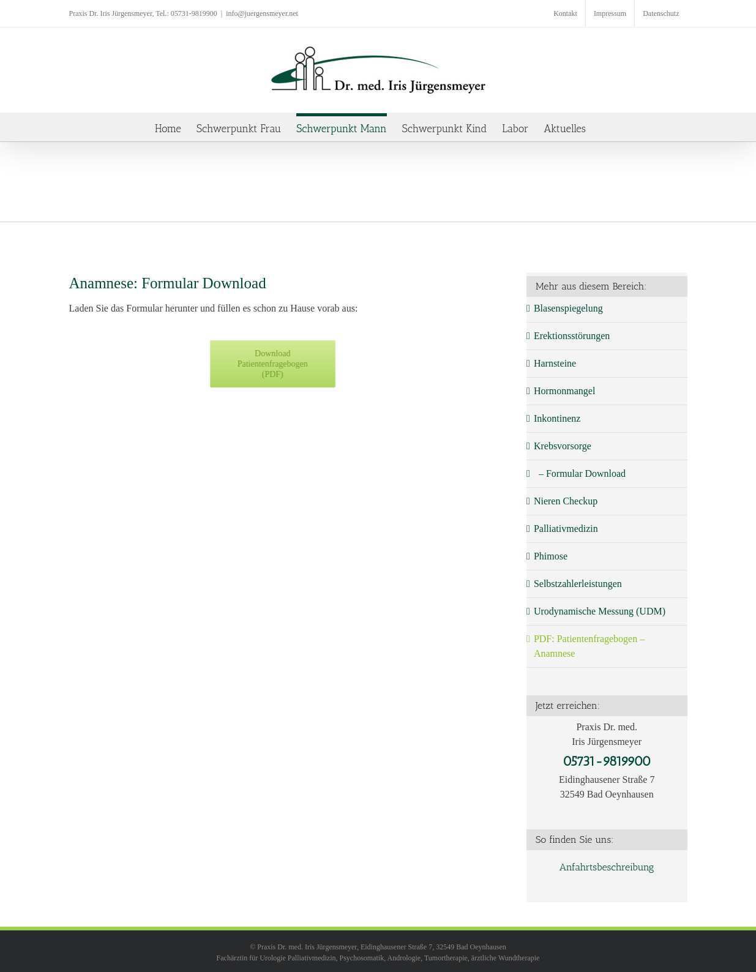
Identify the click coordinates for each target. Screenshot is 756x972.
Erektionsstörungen (572, 336)
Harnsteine (555, 363)
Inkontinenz (557, 418)
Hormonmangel (564, 391)
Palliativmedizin (566, 528)
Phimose (550, 556)
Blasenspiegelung (568, 308)
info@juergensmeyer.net (262, 13)
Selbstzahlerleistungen (578, 583)
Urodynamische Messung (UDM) (599, 611)
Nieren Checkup (565, 501)
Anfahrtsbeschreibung (607, 867)
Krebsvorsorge (562, 446)
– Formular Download (580, 473)
